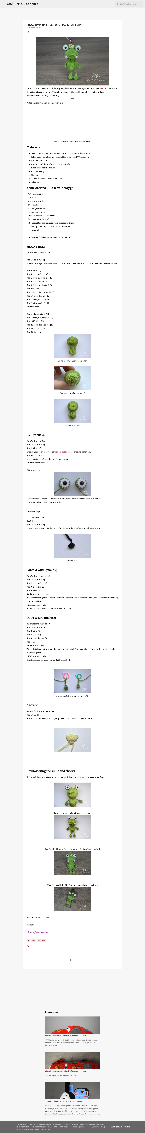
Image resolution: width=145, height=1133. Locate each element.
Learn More (116, 1127)
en (28, 940)
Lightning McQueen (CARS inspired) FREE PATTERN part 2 (66, 1071)
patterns (41, 940)
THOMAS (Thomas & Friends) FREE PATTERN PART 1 (65, 1101)
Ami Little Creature (22, 4)
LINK (101, 88)
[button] (28, 32)
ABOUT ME (44, 917)
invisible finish (60, 452)
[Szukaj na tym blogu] (131, 4)
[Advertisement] (72, 988)
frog (33, 940)
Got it (127, 1127)
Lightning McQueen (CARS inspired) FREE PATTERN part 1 (66, 1035)
